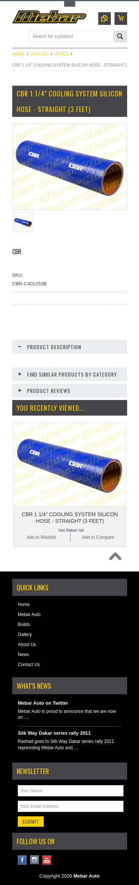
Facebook (22, 860)
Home (18, 54)
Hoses (61, 54)
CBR (16, 251)
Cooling (39, 54)
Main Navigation (18, 36)
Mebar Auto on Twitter (43, 703)
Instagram (34, 860)
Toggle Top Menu (69, 4)
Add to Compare (98, 537)
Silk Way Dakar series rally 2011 (54, 733)
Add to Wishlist (41, 537)
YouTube (47, 860)
